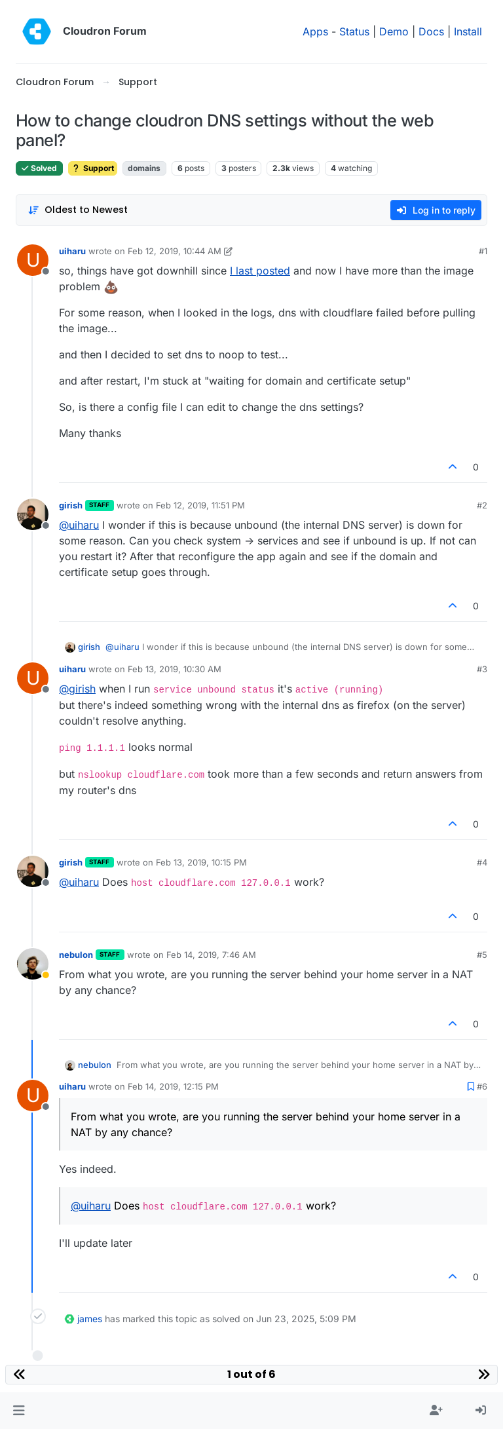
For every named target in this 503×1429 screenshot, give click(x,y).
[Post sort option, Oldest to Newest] (78, 210)
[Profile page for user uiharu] (32, 260)
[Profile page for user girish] (32, 514)
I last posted (260, 270)
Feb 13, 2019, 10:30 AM (174, 669)
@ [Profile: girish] (77, 688)
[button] (18, 1411)
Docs (431, 31)
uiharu (72, 251)
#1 (483, 251)
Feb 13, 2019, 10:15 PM (201, 862)
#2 (482, 505)
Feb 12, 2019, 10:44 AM (174, 251)
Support (92, 168)
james (89, 1318)
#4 (482, 862)
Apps (315, 31)
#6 (482, 1086)
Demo (394, 31)
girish (71, 505)
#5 (482, 954)
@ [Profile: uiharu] (79, 524)
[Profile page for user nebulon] (32, 964)
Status (354, 31)
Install (468, 31)
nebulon (76, 954)
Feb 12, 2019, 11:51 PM (200, 505)
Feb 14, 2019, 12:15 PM (173, 1086)
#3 (482, 669)
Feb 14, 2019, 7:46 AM (211, 954)
